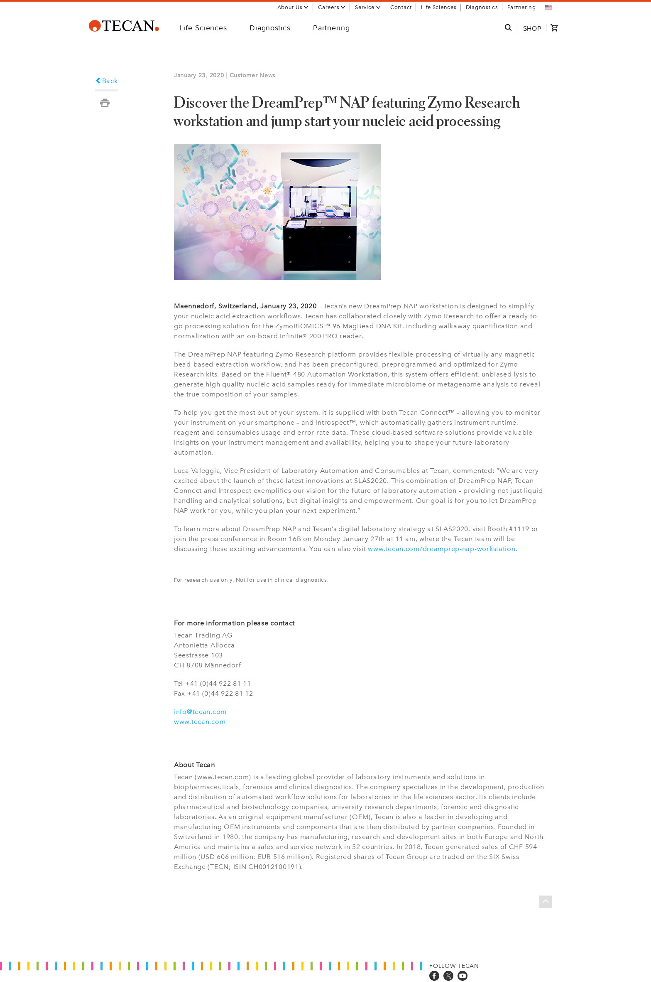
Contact (401, 7)
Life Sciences (438, 7)
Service (368, 7)
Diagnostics (482, 7)
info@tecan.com (200, 712)
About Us (293, 7)
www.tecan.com (199, 722)
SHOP (532, 28)
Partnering (521, 7)
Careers (332, 7)
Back (106, 81)
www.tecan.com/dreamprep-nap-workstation (441, 549)
